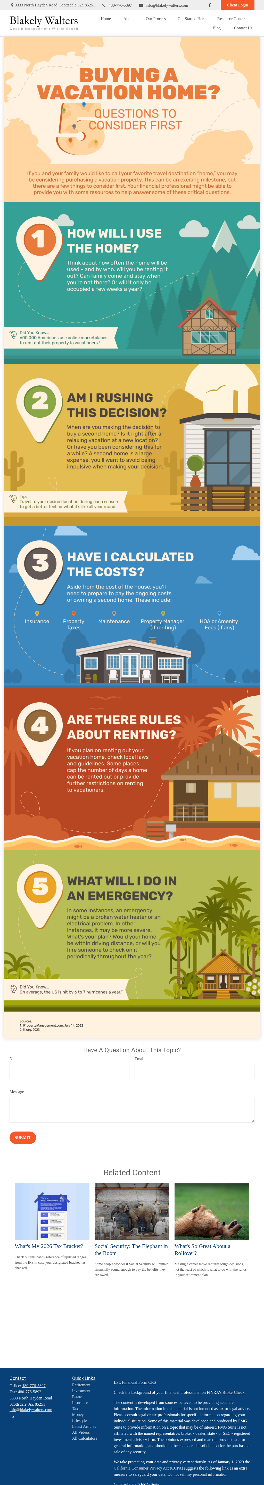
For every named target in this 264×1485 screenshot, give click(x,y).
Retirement (81, 1385)
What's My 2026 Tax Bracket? (49, 1246)
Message (17, 1092)
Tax (75, 1408)
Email (139, 1059)
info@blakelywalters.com (163, 5)
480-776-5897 (117, 5)
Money (78, 1414)
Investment (81, 1391)
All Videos (81, 1432)
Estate (77, 1397)
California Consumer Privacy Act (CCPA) (148, 1468)
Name (14, 1059)
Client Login (237, 5)
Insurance (80, 1402)
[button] (105, 18)
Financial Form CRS (139, 1382)
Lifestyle (79, 1420)
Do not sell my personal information (197, 1474)
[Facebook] (210, 5)
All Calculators (84, 1438)
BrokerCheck (233, 1392)
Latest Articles (84, 1426)
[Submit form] (23, 1138)
